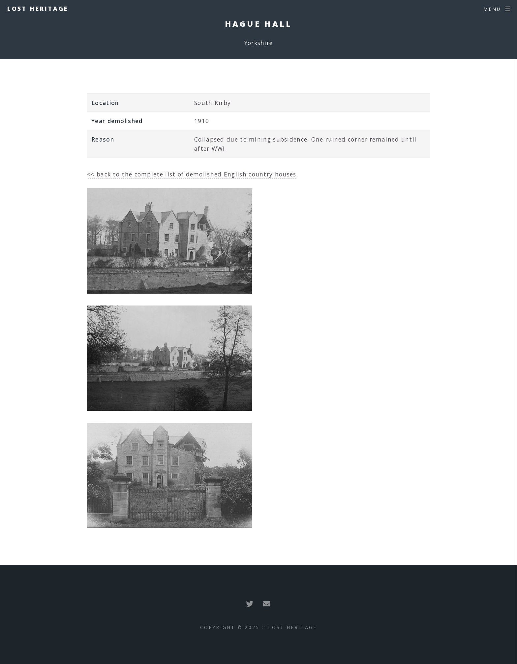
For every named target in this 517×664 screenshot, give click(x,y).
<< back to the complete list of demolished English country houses (191, 174)
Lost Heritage (38, 9)
